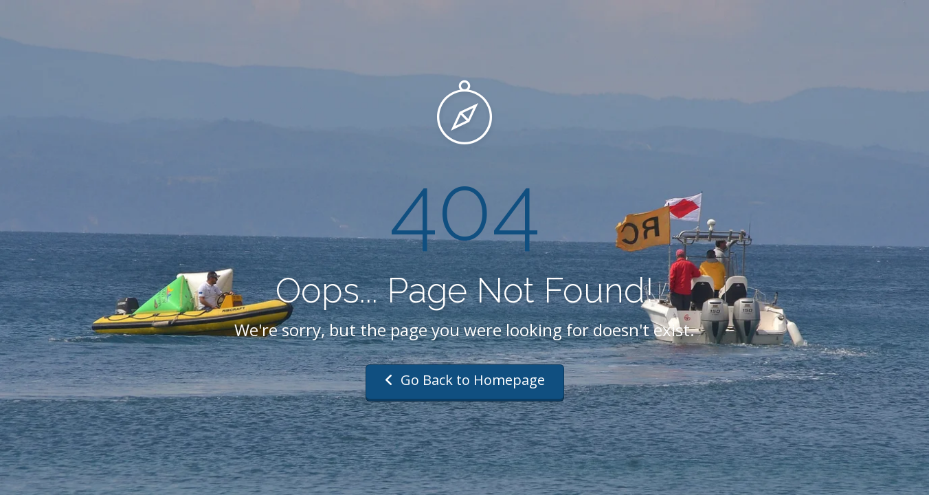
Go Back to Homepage (465, 380)
